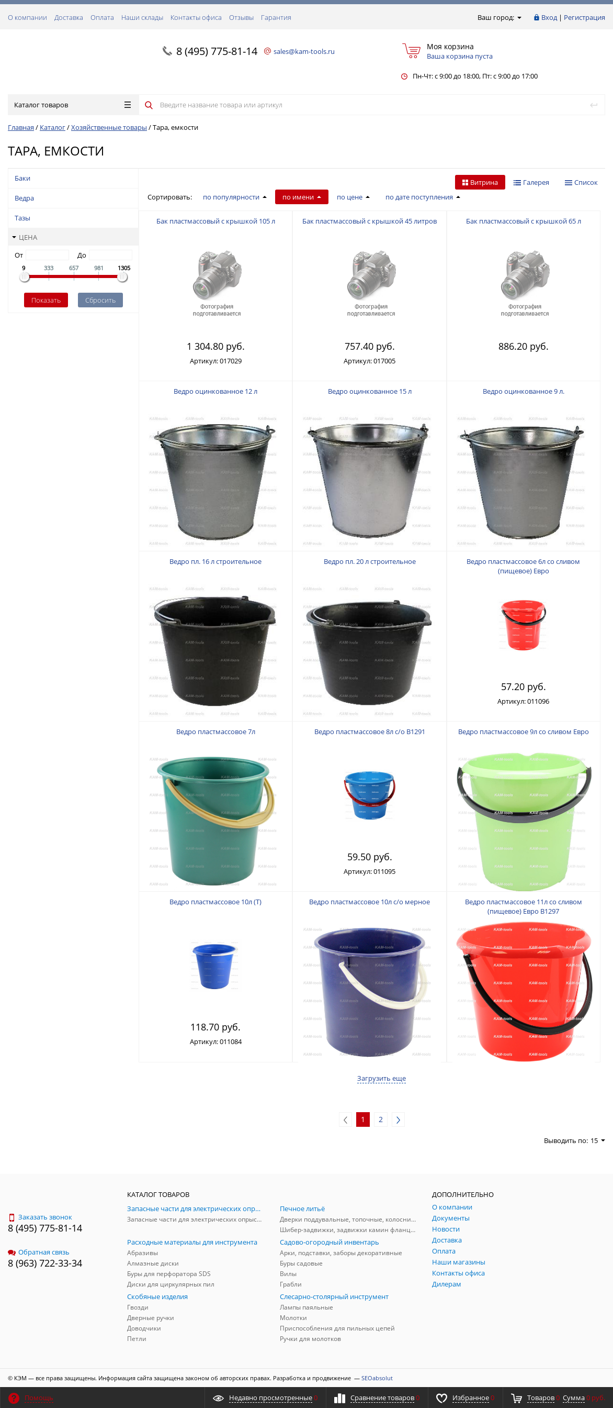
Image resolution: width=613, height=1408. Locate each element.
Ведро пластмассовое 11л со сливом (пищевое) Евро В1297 (523, 906)
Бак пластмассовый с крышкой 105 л (215, 221)
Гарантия (276, 17)
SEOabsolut (377, 1378)
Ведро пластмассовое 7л (215, 731)
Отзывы (241, 17)
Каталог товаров (72, 104)
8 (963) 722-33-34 (45, 1263)
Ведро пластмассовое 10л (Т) (215, 901)
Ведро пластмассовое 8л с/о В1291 (369, 731)
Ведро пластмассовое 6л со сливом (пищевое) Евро (523, 566)
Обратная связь (39, 1252)
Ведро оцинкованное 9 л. (523, 391)
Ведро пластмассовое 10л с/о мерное (369, 901)
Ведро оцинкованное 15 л (370, 391)
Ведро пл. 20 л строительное (370, 561)
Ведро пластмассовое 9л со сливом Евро (523, 731)
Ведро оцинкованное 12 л (215, 391)
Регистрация (584, 17)
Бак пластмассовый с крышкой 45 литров (369, 221)
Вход (549, 17)
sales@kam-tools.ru (304, 51)
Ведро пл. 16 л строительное (215, 561)
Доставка (68, 17)
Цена (24, 237)
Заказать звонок (40, 1217)
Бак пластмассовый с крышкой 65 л (523, 221)
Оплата (102, 17)
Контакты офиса (196, 17)
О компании (27, 17)
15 (598, 1140)
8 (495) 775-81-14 (216, 51)
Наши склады (142, 17)
